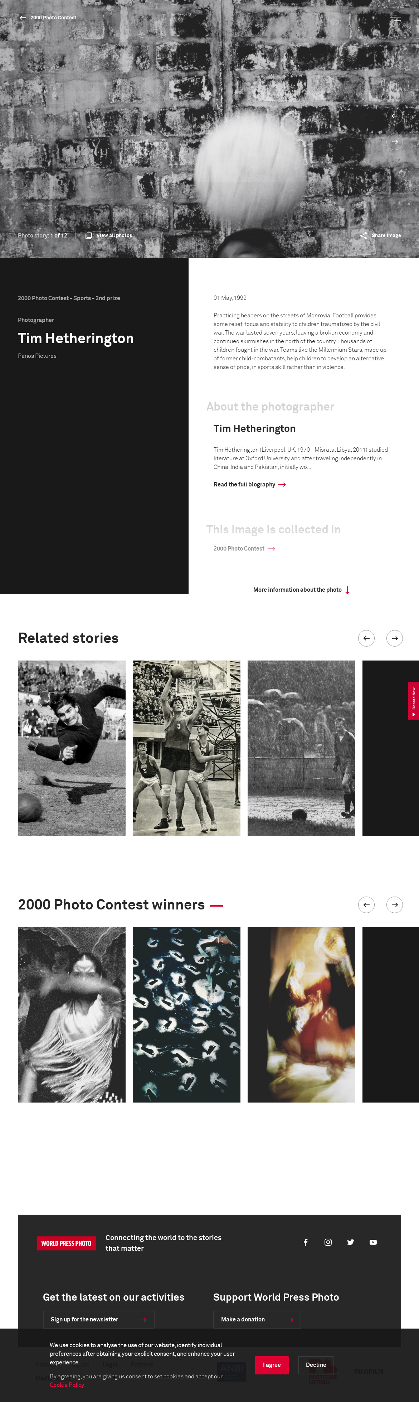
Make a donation (243, 1319)
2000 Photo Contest (53, 17)
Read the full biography (244, 485)
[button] (366, 638)
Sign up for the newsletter (84, 1319)
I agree (272, 1365)
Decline (316, 1365)
